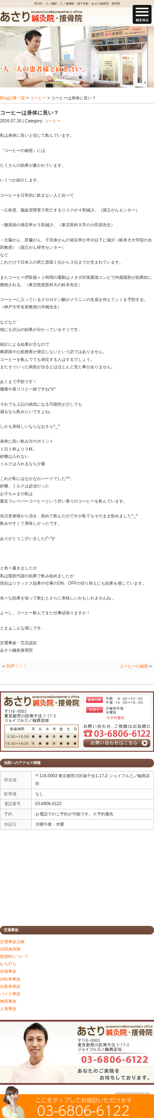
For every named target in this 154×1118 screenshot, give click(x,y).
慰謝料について (14, 956)
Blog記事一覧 (12, 98)
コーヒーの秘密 (134, 666)
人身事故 (8, 1008)
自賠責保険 (10, 949)
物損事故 (8, 1001)
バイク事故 (10, 994)
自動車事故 (10, 986)
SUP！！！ (16, 666)
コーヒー (38, 98)
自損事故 (8, 971)
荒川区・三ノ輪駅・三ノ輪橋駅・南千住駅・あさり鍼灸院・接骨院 (77, 3)
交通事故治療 (12, 941)
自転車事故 (10, 979)
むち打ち (8, 964)
